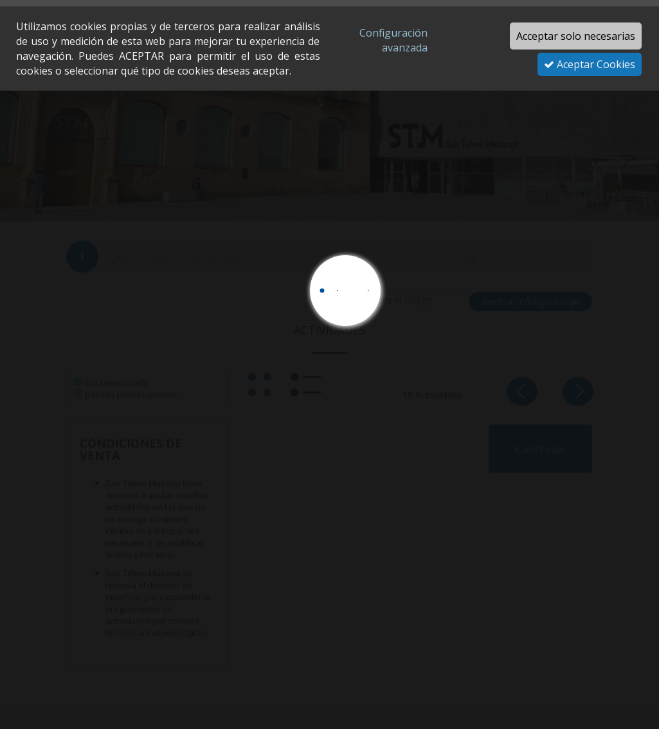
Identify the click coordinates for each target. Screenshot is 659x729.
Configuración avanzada (393, 40)
